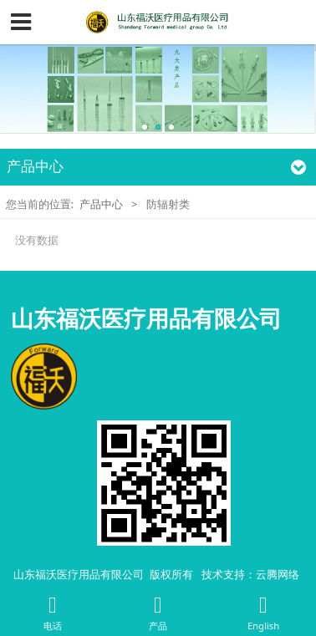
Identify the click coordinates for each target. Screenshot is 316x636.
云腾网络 (277, 574)
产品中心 (101, 203)
